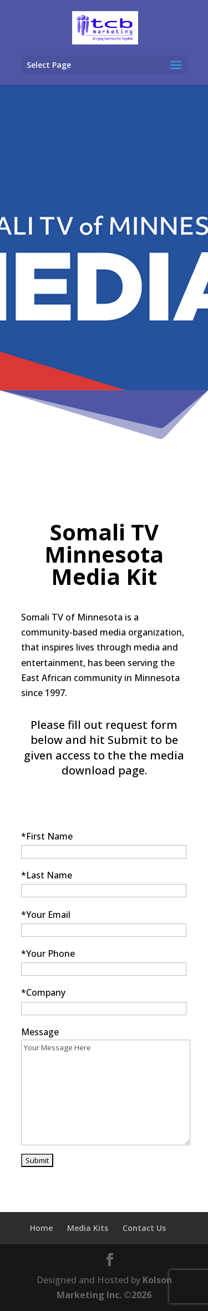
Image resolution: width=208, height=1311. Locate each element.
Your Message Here (105, 1092)
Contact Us (144, 1228)
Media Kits (87, 1228)
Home (41, 1228)
